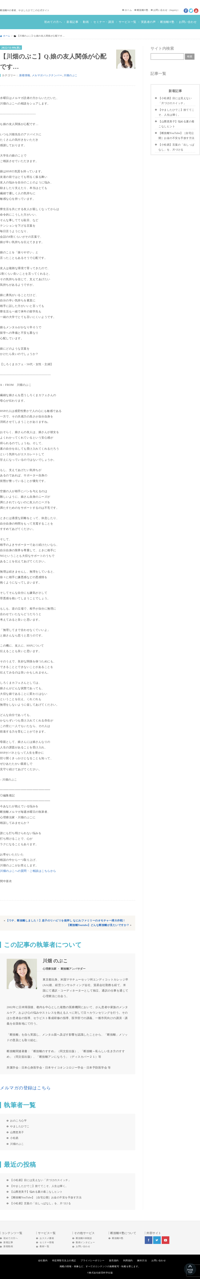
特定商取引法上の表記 (64, 1260)
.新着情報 (24, 75)
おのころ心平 (18, 1120)
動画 (86, 21)
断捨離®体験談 (84, 1238)
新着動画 (8, 1246)
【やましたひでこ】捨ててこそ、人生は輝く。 (39, 1186)
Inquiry (173, 10)
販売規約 (114, 1260)
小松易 (14, 1137)
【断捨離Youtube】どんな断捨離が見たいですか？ (98, 925)
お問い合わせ (160, 10)
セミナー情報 (47, 1242)
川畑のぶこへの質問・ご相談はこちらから (28, 870)
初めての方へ (53, 21)
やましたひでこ (20, 1126)
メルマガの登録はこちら (25, 1088)
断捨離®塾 (142, 10)
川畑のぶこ (71, 75)
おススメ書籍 (47, 1238)
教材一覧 (44, 1246)
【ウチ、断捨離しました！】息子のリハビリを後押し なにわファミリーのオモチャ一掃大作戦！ (65, 920)
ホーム (128, 10)
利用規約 (128, 1260)
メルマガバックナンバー (47, 75)
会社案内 (43, 1260)
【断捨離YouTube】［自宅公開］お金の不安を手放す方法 (46, 1197)
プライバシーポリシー (92, 1260)
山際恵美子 (17, 1132)
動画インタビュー (85, 1242)
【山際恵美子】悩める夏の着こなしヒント (36, 1191)
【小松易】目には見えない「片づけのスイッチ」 (40, 1180)
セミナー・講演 (103, 21)
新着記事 (72, 21)
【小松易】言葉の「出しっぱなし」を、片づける (40, 1203)
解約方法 (142, 1260)
